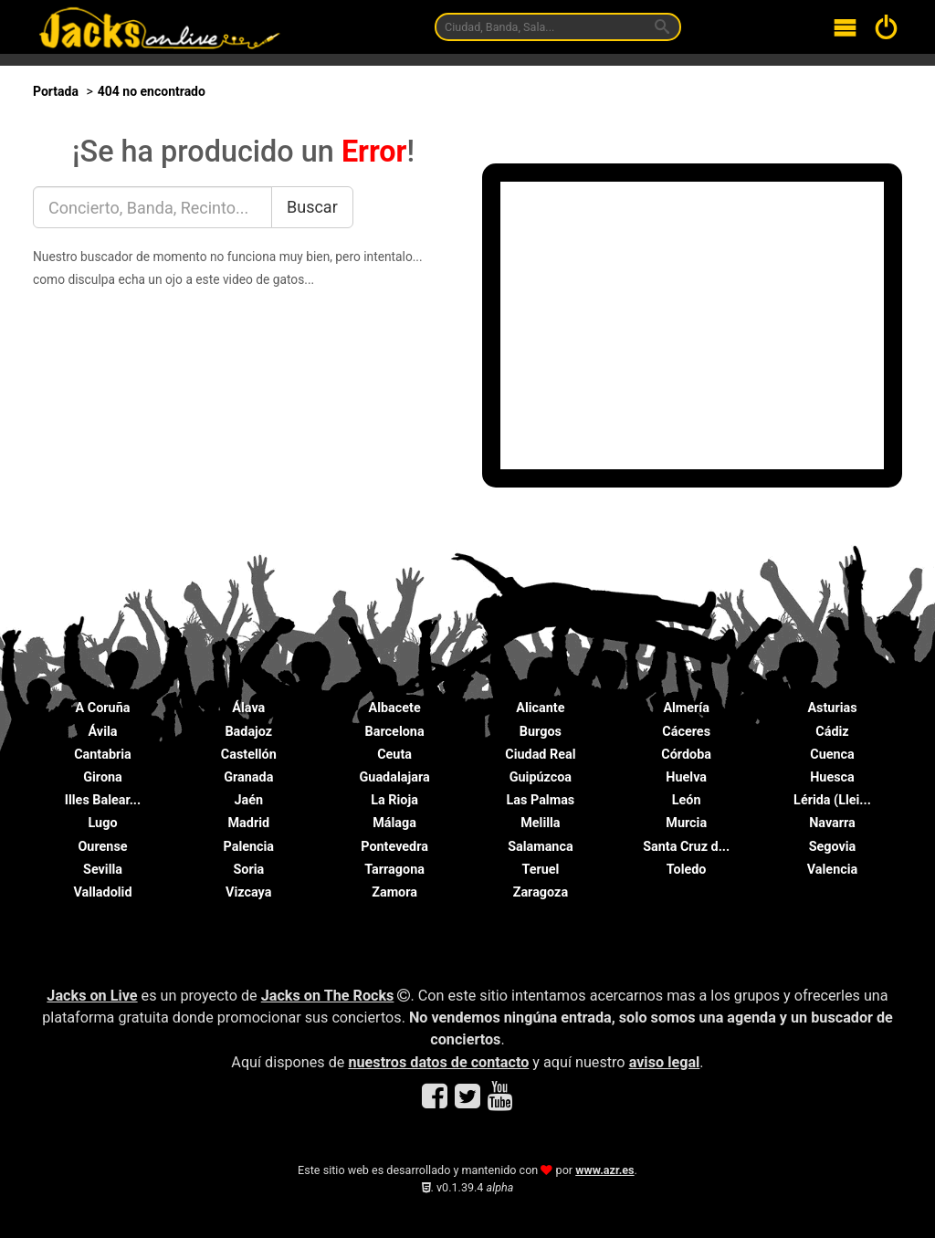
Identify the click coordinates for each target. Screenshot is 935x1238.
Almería (686, 708)
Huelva (686, 777)
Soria (248, 869)
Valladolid (102, 892)
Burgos (541, 732)
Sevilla (102, 869)
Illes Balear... (103, 800)
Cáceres (686, 732)
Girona (102, 777)
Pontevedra (394, 847)
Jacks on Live (92, 995)
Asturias (831, 708)
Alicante (540, 708)
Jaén (249, 800)
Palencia (249, 847)
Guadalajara (395, 777)
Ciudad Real (540, 754)
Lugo (102, 823)
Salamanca (540, 847)
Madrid (249, 823)
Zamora (394, 892)
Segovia (832, 847)
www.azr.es (604, 1170)
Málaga (394, 823)
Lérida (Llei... (832, 800)
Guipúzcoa (541, 777)
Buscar (312, 206)
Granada (248, 777)
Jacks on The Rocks (327, 995)
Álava (248, 708)
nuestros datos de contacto (438, 1062)
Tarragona (394, 869)
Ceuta (394, 754)
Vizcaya (248, 892)
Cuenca (832, 754)
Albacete (395, 708)
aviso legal (664, 1062)
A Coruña (103, 708)
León (686, 800)
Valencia (832, 869)
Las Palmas (541, 800)
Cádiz (831, 732)
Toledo (687, 869)
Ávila (103, 732)
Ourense (102, 847)
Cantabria (102, 754)
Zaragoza (540, 892)
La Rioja (394, 800)
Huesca (832, 777)
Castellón (249, 754)
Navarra (832, 823)
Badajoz (248, 732)
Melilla (540, 823)
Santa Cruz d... (686, 847)
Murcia (686, 823)
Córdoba (686, 754)
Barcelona (395, 732)
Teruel (540, 869)
